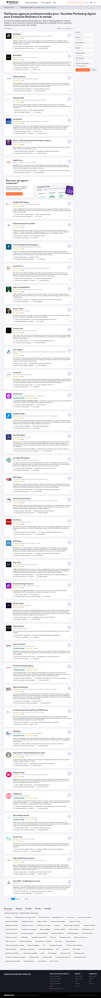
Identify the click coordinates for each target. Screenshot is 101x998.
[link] (46, 3)
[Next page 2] (13, 899)
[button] (86, 3)
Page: (17, 898)
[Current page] (22, 899)
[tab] (8, 908)
